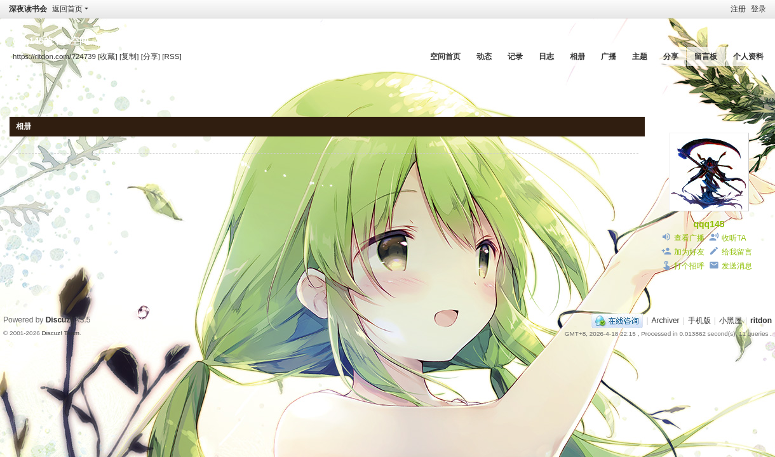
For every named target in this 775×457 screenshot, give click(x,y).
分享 (670, 56)
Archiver (666, 320)
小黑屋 (730, 320)
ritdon (761, 320)
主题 (639, 56)
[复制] (128, 56)
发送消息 (737, 266)
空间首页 (445, 56)
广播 (608, 56)
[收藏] (107, 56)
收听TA (734, 238)
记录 (515, 56)
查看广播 (689, 238)
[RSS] (171, 56)
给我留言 (737, 252)
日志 (546, 56)
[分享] (150, 56)
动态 (484, 56)
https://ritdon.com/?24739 (54, 56)
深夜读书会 (28, 8)
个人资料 (748, 56)
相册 (577, 56)
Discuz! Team (60, 332)
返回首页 (67, 8)
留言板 (705, 56)
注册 (738, 8)
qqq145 (708, 224)
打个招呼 (689, 266)
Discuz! (59, 319)
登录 (758, 8)
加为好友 (689, 252)
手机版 (699, 320)
